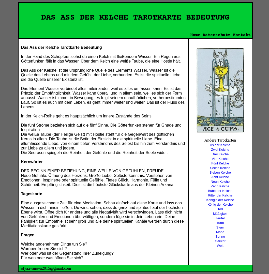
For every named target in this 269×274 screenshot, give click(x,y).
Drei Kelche (220, 154)
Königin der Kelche (220, 200)
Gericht (220, 241)
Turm (220, 223)
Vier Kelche (220, 159)
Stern (220, 227)
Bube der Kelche (220, 191)
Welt (220, 246)
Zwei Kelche (220, 149)
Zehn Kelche (220, 186)
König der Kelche (220, 204)
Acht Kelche (220, 177)
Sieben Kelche (220, 172)
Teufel (220, 218)
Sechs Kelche (220, 168)
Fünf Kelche (220, 163)
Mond (220, 232)
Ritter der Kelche (220, 195)
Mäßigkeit (220, 214)
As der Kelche (220, 145)
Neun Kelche (220, 182)
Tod (220, 209)
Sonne (220, 236)
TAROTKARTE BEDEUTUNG (181, 17)
